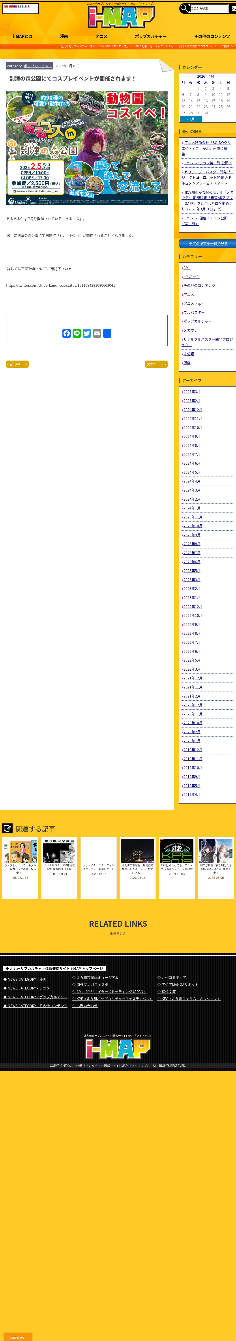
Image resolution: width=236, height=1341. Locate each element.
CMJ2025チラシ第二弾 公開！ (208, 162)
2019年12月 (193, 749)
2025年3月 (192, 391)
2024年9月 (192, 436)
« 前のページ (17, 364)
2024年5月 (192, 472)
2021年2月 (192, 696)
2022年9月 (192, 624)
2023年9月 (192, 534)
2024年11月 (193, 418)
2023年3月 (192, 579)
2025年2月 (192, 400)
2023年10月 (193, 525)
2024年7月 (192, 454)
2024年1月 (192, 508)
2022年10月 (193, 615)
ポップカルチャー (38, 65)
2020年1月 (192, 740)
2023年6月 (192, 561)
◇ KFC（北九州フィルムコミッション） (189, 988)
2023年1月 (192, 597)
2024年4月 (192, 481)
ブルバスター (194, 312)
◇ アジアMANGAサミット (178, 974)
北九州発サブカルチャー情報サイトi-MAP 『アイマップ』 (110, 1063)
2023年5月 (192, 570)
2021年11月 (193, 687)
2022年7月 (192, 642)
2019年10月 (193, 767)
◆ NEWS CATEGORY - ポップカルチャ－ (35, 986)
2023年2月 (192, 588)
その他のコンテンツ (199, 285)
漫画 (187, 362)
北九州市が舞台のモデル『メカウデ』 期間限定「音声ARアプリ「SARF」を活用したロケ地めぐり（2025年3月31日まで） (208, 200)
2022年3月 (192, 669)
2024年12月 (193, 409)
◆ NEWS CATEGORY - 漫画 (24, 969)
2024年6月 (192, 463)
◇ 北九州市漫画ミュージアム (95, 967)
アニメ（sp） (194, 303)
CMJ (187, 267)
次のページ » (156, 364)
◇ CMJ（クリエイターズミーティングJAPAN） (109, 981)
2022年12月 (193, 606)
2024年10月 (193, 427)
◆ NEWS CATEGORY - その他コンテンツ (35, 995)
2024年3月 (192, 490)
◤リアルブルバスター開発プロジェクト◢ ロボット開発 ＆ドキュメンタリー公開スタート (208, 177)
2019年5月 (192, 785)
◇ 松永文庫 (166, 981)
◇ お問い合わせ (85, 995)
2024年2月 (192, 499)
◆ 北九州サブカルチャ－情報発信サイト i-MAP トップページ (54, 958)
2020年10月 (193, 722)
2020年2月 (192, 731)
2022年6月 (192, 651)
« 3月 (191, 119)
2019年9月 (192, 776)
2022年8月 (192, 633)
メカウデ (191, 330)
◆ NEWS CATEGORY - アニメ (26, 978)
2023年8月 (192, 543)
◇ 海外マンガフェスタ (90, 974)
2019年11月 (193, 758)
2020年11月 (193, 713)
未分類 (189, 353)
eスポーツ (192, 276)
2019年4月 (192, 794)
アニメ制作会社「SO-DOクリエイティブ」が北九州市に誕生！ (206, 148)
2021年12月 (193, 678)
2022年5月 (192, 660)
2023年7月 (192, 552)
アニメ (189, 294)
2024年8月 (192, 445)
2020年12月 (193, 704)
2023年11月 (193, 517)
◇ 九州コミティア (171, 967)
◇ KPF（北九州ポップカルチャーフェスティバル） (112, 988)
